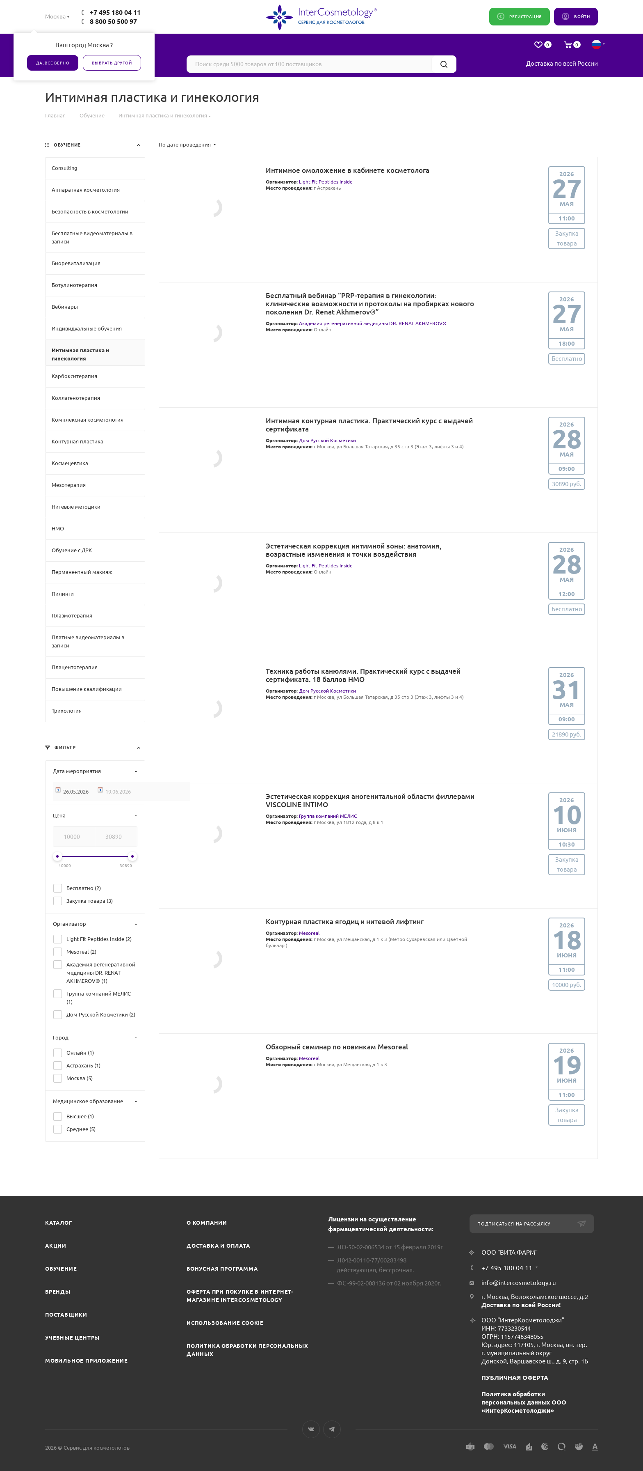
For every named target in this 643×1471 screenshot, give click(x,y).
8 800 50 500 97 (113, 21)
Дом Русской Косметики (327, 440)
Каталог (59, 1222)
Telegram (332, 1429)
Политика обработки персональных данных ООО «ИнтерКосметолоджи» (523, 1402)
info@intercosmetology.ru (518, 1282)
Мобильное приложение (86, 1360)
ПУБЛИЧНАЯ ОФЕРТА (514, 1377)
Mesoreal (309, 933)
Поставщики (66, 1314)
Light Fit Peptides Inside (326, 181)
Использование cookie (225, 1323)
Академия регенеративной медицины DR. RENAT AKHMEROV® (373, 323)
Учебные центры (72, 1337)
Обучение (61, 1268)
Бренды (58, 1291)
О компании (207, 1222)
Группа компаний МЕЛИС (328, 816)
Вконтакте (311, 1429)
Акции (55, 1245)
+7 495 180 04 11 (115, 12)
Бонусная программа (222, 1268)
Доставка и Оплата (218, 1245)
